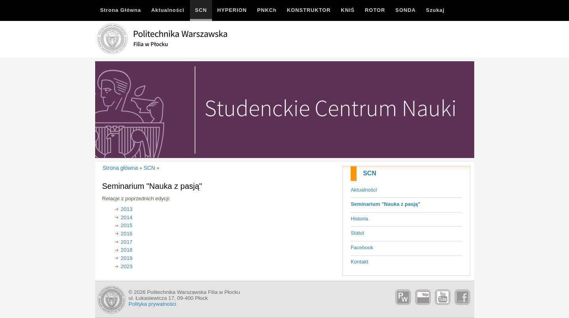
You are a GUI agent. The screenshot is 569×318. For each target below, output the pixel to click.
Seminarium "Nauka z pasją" (385, 204)
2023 (127, 266)
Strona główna (120, 168)
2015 (127, 225)
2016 (127, 234)
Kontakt (359, 262)
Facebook (362, 247)
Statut (357, 233)
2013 (127, 209)
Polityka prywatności (153, 304)
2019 (127, 258)
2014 (127, 217)
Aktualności (364, 190)
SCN (369, 173)
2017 (127, 242)
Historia (359, 219)
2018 (127, 250)
